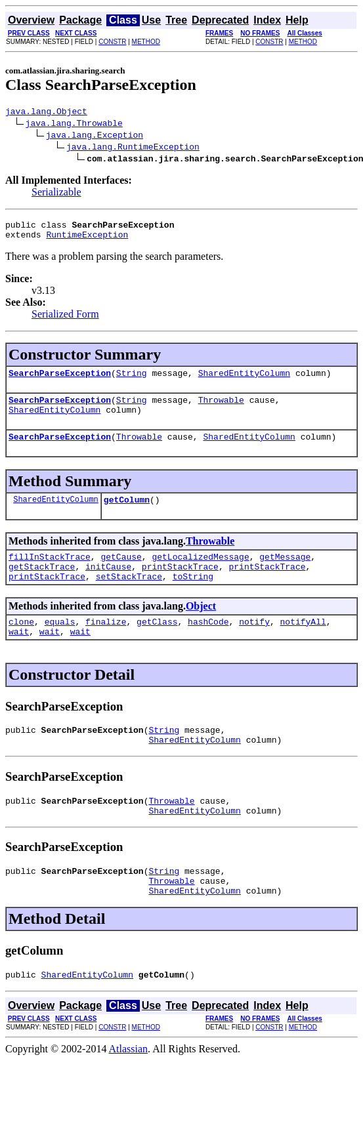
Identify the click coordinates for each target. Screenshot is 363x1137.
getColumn (127, 515)
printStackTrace (180, 586)
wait (19, 657)
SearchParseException (60, 380)
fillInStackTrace (50, 574)
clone (21, 645)
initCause (108, 586)
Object (201, 627)
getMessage (284, 574)
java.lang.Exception (94, 136)
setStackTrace (129, 598)
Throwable (221, 409)
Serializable (56, 193)
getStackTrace (42, 586)
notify (254, 645)
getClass (157, 645)
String (131, 380)
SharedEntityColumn (244, 380)
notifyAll (303, 645)
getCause (120, 574)
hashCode (208, 645)
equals (60, 645)
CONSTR (112, 41)
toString (193, 598)
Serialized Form (65, 319)
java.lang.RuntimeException (133, 148)
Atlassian (128, 1090)
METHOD (146, 41)
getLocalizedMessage (200, 574)
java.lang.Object (46, 113)
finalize (105, 645)
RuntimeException (87, 240)
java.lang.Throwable (74, 125)
